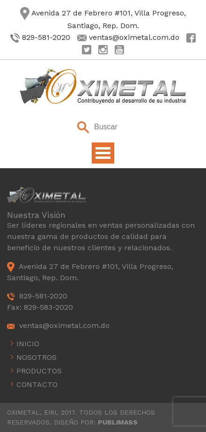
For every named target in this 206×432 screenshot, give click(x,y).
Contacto (37, 384)
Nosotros (36, 357)
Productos (39, 370)
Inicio (27, 343)
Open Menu (103, 153)
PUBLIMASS (118, 422)
